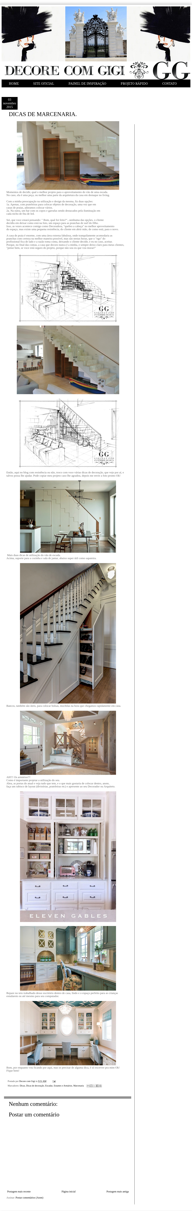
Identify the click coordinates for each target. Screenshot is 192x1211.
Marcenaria (78, 1085)
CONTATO (169, 83)
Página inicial (69, 1191)
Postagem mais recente (19, 1191)
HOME (14, 83)
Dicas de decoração (35, 1085)
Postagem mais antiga (117, 1191)
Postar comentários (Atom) (29, 1197)
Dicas (22, 1085)
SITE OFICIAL (43, 83)
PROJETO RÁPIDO (134, 83)
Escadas (49, 1085)
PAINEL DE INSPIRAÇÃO (87, 83)
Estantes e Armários (63, 1085)
